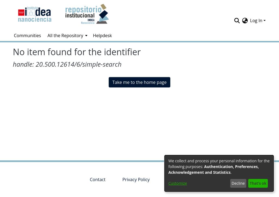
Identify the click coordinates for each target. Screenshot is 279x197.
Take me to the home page (139, 82)
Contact (97, 180)
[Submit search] (237, 20)
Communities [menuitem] (27, 36)
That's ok (258, 183)
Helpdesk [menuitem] (102, 36)
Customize (177, 183)
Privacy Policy (136, 180)
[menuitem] (66, 35)
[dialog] (219, 173)
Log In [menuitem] (256, 20)
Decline (238, 183)
